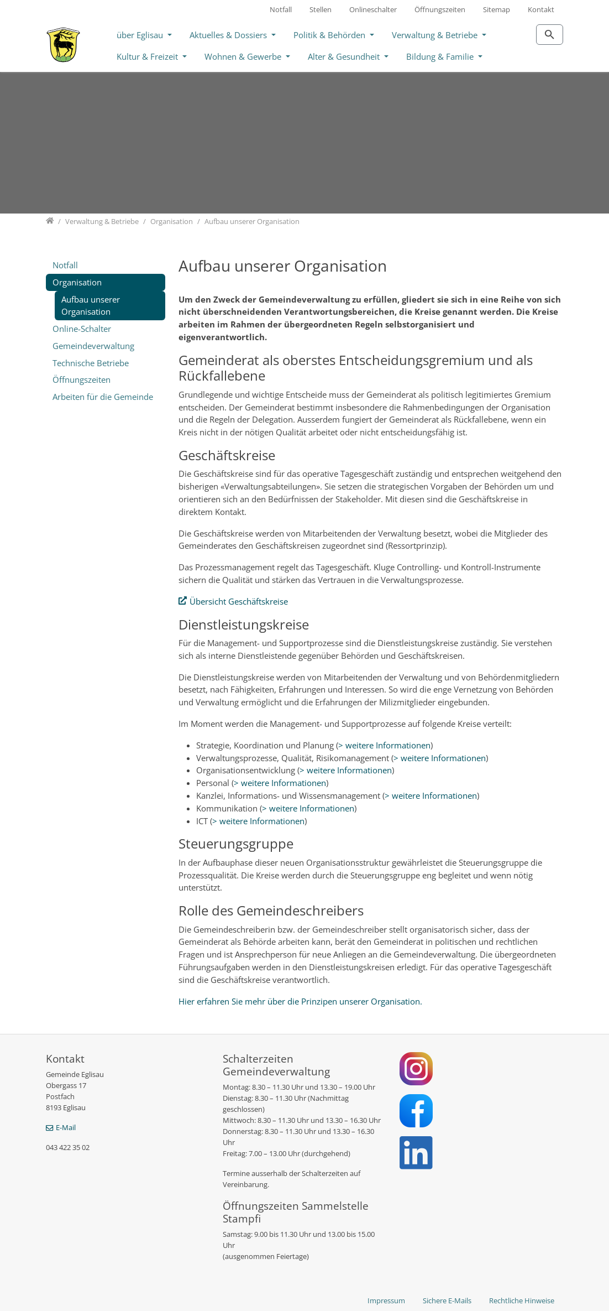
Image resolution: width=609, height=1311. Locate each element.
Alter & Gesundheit (345, 56)
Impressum (386, 1300)
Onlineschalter (373, 9)
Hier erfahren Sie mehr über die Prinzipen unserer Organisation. (301, 1001)
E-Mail (66, 1127)
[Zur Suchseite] (549, 34)
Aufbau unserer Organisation (90, 306)
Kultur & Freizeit (148, 56)
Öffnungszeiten (439, 9)
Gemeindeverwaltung (93, 345)
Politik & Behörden (330, 34)
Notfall (281, 9)
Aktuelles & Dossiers (229, 34)
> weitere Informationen (384, 745)
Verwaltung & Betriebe (436, 34)
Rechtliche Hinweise (521, 1300)
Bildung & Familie (441, 56)
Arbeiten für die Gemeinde (103, 396)
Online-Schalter (82, 328)
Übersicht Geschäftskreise (239, 601)
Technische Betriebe (91, 362)
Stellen (320, 9)
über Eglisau (141, 34)
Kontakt (541, 9)
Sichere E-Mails (447, 1300)
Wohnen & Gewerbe (244, 56)
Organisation (77, 282)
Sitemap (496, 9)
